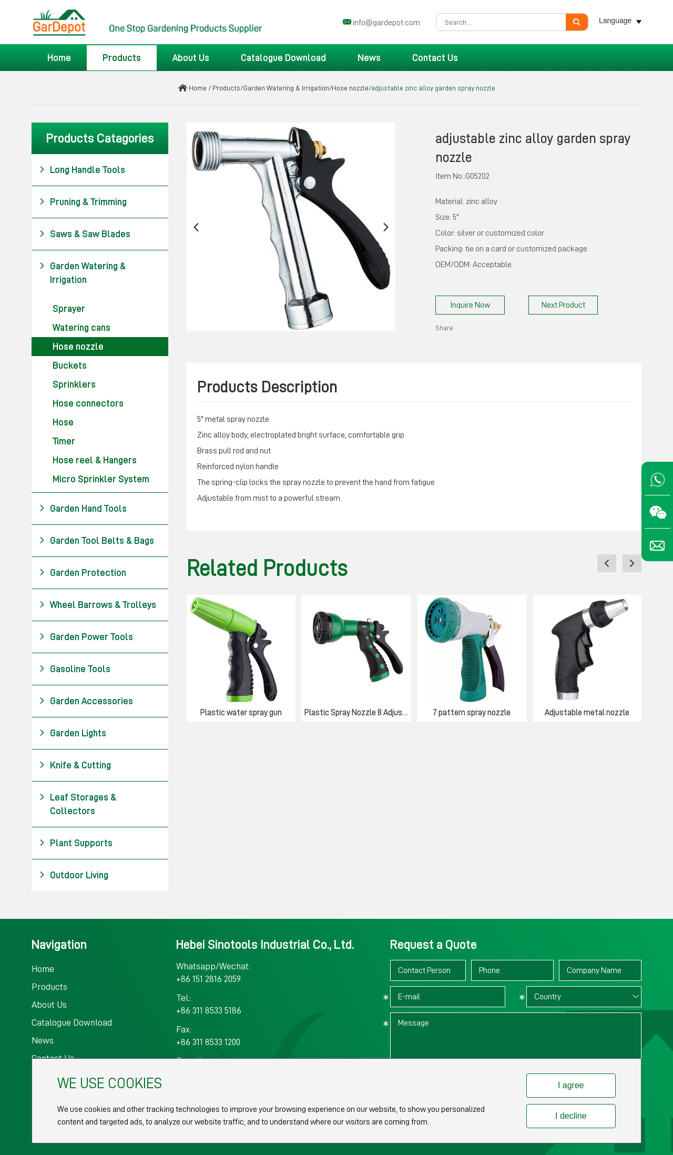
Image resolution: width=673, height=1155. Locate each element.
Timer (64, 441)
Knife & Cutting (75, 765)
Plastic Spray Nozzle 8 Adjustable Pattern (357, 712)
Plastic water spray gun (241, 712)
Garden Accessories (86, 701)
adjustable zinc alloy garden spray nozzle (433, 88)
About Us (190, 58)
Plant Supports (76, 843)
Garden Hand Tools (83, 508)
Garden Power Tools (86, 637)
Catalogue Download (283, 58)
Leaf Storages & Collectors (77, 803)
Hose (63, 422)
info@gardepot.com (386, 22)
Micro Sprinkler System (101, 479)
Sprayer (69, 308)
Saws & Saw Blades (84, 234)
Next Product (563, 305)
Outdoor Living (73, 875)
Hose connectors (88, 403)
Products (122, 58)
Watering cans (81, 327)
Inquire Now (470, 305)
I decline (571, 1115)
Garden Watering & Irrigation (286, 88)
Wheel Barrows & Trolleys (97, 605)
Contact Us (435, 58)
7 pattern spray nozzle (472, 712)
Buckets (70, 365)
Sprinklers (74, 384)
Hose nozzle (350, 88)
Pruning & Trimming (83, 202)
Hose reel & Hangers (95, 460)
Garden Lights (72, 733)
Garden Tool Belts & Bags (96, 541)
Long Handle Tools (82, 170)
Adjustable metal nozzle (587, 712)
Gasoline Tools (74, 669)
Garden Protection (82, 573)
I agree (571, 1085)
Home (59, 58)
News (369, 58)
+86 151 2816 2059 (208, 979)
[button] (196, 226)
